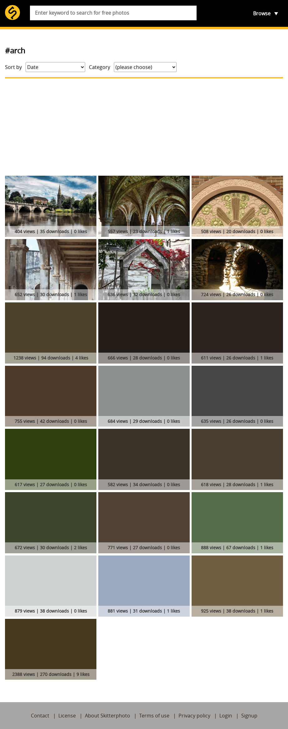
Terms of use (154, 715)
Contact (40, 715)
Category (99, 67)
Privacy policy (194, 715)
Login (225, 715)
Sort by (13, 67)
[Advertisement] (144, 127)
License (67, 715)
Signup (249, 715)
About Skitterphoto (107, 715)
